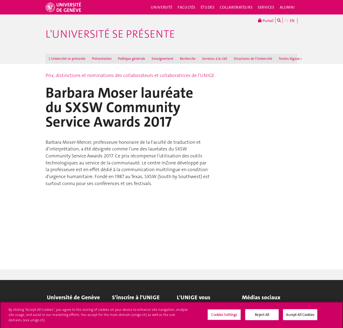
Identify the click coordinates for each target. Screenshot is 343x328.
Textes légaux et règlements (300, 58)
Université (162, 7)
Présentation (101, 58)
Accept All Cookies (300, 316)
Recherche (188, 58)
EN (292, 20)
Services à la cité (214, 58)
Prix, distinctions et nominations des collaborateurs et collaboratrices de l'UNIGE (130, 75)
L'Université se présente (110, 34)
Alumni (287, 7)
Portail (266, 20)
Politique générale (131, 58)
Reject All (262, 316)
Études (207, 7)
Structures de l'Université (253, 58)
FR (286, 20)
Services (266, 7)
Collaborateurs (236, 7)
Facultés (186, 7)
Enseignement (162, 58)
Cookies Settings (224, 316)
